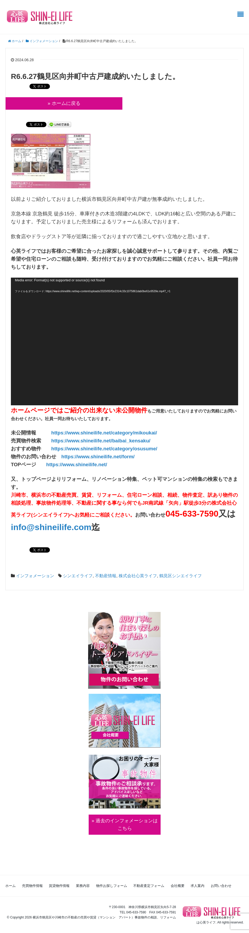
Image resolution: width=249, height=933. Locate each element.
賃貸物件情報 (59, 886)
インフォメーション (35, 576)
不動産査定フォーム (148, 886)
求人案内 (197, 886)
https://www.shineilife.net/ (76, 464)
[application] (124, 341)
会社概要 (177, 886)
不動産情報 (105, 576)
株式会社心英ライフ (138, 576)
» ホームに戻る (64, 103)
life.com (75, 527)
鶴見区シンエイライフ (180, 576)
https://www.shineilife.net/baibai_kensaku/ (101, 440)
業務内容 (83, 886)
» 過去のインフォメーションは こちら (125, 824)
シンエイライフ (78, 576)
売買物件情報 (32, 886)
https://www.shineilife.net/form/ (98, 456)
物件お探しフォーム (111, 886)
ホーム (10, 886)
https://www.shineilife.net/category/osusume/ (104, 448)
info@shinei (35, 527)
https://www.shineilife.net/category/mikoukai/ (104, 433)
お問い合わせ (221, 886)
